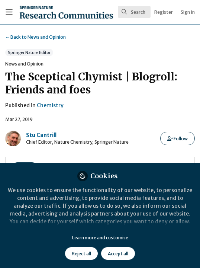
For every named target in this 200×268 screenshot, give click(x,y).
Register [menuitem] (163, 12)
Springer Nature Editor (29, 52)
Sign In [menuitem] (188, 12)
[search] (134, 12)
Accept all (118, 253)
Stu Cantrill (41, 135)
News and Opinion (35, 37)
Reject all (81, 253)
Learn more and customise (100, 237)
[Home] (46, 12)
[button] (177, 138)
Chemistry (50, 105)
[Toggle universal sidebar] (9, 12)
